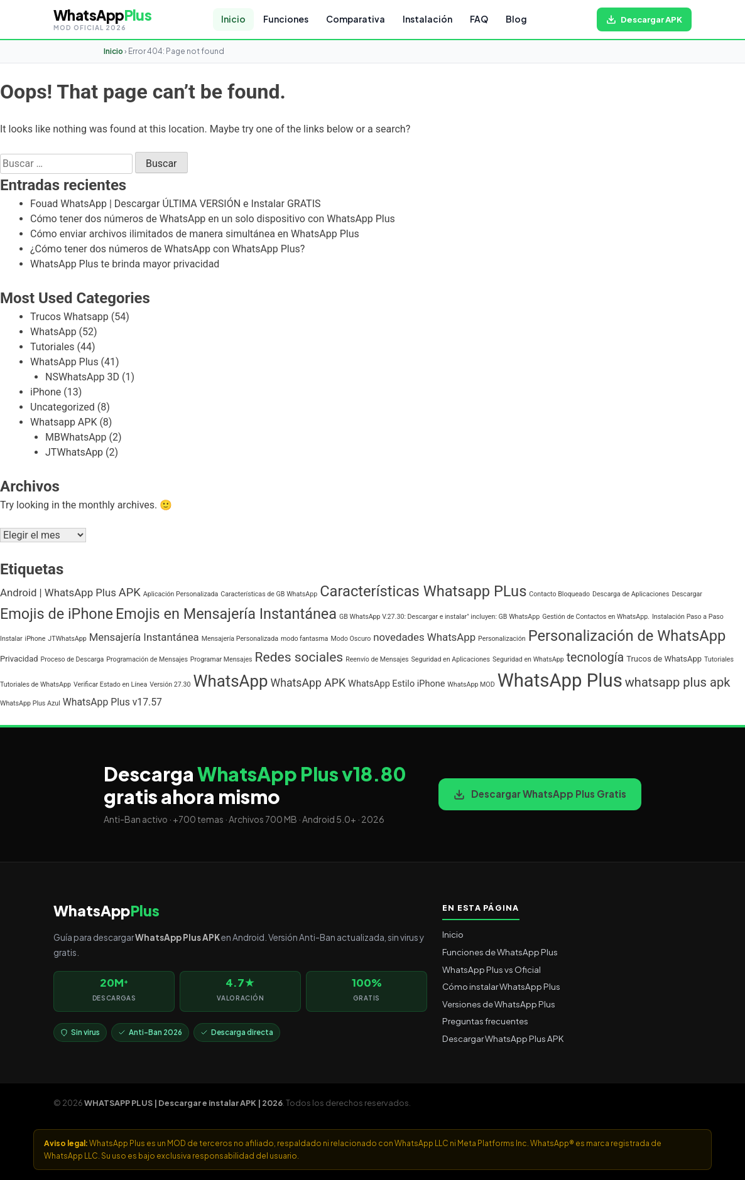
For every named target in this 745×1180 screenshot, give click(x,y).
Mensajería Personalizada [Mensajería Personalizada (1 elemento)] (240, 639)
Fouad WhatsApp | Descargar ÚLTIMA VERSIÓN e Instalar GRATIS (175, 204)
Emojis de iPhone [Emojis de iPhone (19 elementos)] (56, 614)
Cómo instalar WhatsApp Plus (501, 986)
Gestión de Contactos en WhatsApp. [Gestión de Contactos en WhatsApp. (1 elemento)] (596, 617)
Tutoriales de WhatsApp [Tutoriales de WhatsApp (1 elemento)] (35, 684)
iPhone (45, 392)
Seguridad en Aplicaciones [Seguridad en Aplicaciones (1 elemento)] (450, 659)
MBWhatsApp (76, 437)
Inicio (233, 19)
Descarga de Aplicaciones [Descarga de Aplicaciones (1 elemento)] (631, 594)
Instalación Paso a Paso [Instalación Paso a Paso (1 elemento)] (688, 617)
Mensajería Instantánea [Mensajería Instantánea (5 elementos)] (144, 637)
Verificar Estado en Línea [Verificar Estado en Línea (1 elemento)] (110, 684)
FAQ (479, 19)
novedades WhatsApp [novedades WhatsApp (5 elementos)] (424, 637)
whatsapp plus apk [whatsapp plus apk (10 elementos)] (678, 682)
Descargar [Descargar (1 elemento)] (687, 594)
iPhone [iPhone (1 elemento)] (35, 639)
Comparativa (355, 19)
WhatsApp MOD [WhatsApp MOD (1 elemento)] (470, 684)
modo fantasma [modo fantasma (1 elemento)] (304, 639)
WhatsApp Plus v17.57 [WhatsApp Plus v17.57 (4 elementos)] (112, 702)
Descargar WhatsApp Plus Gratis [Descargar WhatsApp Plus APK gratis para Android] (540, 794)
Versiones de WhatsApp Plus (498, 1004)
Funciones (285, 19)
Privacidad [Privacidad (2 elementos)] (19, 658)
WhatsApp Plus (64, 362)
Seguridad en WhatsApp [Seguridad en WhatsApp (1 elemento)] (528, 659)
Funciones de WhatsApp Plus (500, 952)
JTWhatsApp (74, 452)
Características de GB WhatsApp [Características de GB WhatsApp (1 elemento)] (268, 594)
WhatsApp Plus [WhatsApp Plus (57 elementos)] (560, 680)
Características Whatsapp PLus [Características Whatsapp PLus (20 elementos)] (423, 591)
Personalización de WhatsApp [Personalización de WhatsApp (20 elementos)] (627, 636)
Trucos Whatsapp (69, 317)
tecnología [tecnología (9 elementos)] (595, 657)
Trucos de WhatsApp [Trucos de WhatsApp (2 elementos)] (664, 658)
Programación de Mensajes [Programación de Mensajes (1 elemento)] (147, 659)
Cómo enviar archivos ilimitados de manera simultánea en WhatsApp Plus (194, 234)
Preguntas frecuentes (485, 1021)
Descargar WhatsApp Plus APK (502, 1038)
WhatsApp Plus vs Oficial (491, 969)
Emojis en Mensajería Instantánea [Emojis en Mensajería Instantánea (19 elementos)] (226, 614)
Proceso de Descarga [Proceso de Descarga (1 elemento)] (72, 659)
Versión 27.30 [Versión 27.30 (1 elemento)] (170, 684)
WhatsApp (53, 332)
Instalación (427, 19)
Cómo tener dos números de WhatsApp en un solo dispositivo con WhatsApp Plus (212, 219)
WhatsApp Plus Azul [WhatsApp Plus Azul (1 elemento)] (30, 703)
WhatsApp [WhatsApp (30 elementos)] (230, 681)
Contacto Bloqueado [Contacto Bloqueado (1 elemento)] (559, 594)
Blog (516, 19)
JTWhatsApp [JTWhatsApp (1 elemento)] (67, 639)
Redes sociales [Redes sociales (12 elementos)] (299, 657)
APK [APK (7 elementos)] (130, 592)
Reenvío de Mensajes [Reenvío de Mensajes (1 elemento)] (376, 659)
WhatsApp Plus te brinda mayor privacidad (124, 264)
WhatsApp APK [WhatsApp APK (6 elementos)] (308, 683)
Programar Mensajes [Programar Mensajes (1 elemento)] (221, 659)
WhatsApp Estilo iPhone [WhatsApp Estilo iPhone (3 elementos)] (396, 683)
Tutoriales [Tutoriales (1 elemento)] (719, 659)
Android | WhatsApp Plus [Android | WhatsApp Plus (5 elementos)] (58, 592)
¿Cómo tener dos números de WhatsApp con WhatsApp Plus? (167, 249)
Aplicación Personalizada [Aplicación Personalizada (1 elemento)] (181, 594)
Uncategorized (62, 407)
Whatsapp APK (63, 422)
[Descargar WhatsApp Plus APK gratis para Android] (644, 19)
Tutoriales (52, 347)
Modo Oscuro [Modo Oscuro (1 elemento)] (350, 639)
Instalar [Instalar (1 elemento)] (11, 639)
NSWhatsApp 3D (82, 377)
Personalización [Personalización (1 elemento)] (502, 639)
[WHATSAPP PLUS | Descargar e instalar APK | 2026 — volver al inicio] (102, 19)
